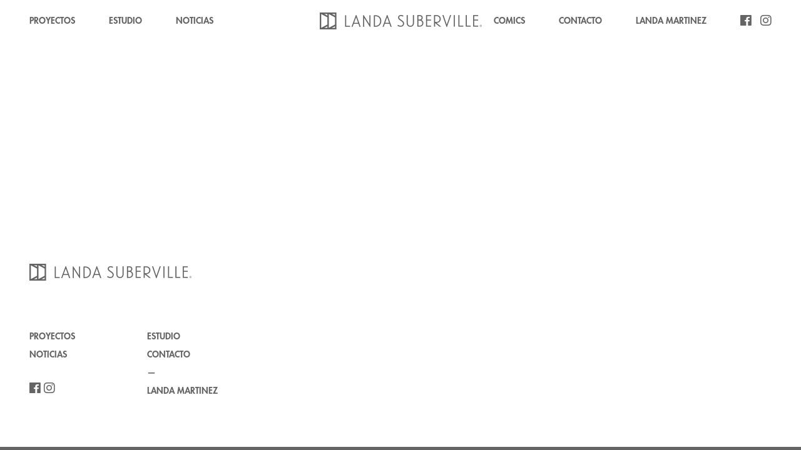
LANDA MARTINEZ (671, 20)
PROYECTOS (52, 20)
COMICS (509, 20)
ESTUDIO (125, 20)
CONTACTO (580, 20)
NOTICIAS (194, 20)
